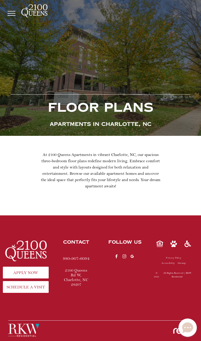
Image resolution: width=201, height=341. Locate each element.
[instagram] (124, 257)
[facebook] (116, 257)
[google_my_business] (132, 257)
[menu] (11, 13)
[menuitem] (174, 258)
